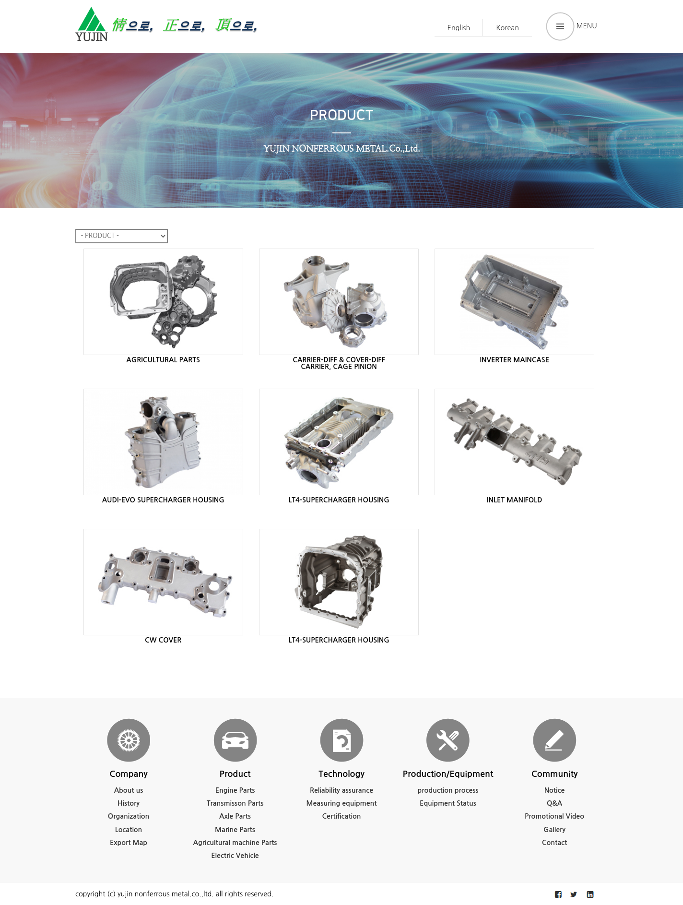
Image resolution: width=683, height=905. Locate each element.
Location (128, 829)
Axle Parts (235, 816)
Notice (554, 790)
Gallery (554, 829)
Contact (554, 842)
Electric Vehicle (235, 855)
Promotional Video (554, 816)
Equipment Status (448, 803)
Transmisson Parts (235, 803)
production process (448, 790)
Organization (128, 816)
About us (128, 790)
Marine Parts (235, 829)
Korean (507, 27)
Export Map (128, 842)
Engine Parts (235, 790)
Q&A (554, 803)
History (129, 803)
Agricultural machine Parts (235, 842)
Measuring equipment (341, 803)
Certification (341, 816)
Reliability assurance (341, 790)
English (459, 27)
